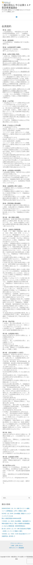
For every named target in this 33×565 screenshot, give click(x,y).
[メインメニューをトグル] (16, 17)
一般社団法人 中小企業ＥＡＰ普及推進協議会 (16, 6)
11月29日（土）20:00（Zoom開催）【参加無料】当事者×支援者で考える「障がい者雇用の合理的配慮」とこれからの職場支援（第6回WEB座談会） (16, 523)
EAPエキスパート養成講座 (16, 547)
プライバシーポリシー (16, 543)
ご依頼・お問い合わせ (16, 545)
